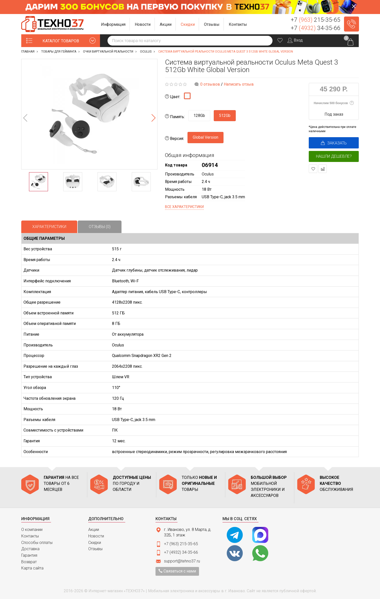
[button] (113, 24)
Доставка (30, 548)
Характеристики (49, 226)
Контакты (30, 536)
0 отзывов (210, 84)
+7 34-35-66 (315, 28)
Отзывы (95, 548)
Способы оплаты (36, 542)
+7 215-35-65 (315, 20)
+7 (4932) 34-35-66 (181, 552)
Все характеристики (184, 207)
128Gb (199, 115)
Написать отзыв (239, 84)
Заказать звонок (351, 24)
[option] (89, 114)
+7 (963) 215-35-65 (181, 543)
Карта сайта (32, 568)
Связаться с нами (177, 571)
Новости (96, 536)
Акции (93, 529)
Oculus (208, 174)
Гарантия (29, 555)
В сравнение (322, 169)
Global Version (205, 137)
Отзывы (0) (99, 226)
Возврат (29, 561)
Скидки (94, 542)
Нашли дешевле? (334, 156)
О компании (31, 529)
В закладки (313, 169)
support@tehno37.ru (182, 561)
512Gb (224, 115)
